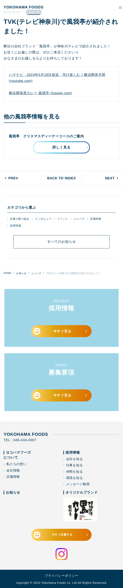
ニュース (79, 218)
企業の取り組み (19, 218)
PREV (13, 178)
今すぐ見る (61, 331)
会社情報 (13, 470)
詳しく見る (61, 147)
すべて (61, 241)
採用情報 (15, 225)
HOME (7, 273)
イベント (62, 218)
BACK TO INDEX (61, 178)
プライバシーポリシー (61, 575)
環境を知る (74, 478)
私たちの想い (16, 464)
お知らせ (21, 273)
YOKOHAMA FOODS (23, 7)
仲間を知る (74, 471)
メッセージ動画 (78, 484)
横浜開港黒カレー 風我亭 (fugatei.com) (40, 93)
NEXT (110, 178)
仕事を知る (74, 465)
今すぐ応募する (61, 534)
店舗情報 (95, 218)
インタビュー (43, 218)
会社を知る (74, 459)
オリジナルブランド (82, 492)
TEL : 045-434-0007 (20, 440)
